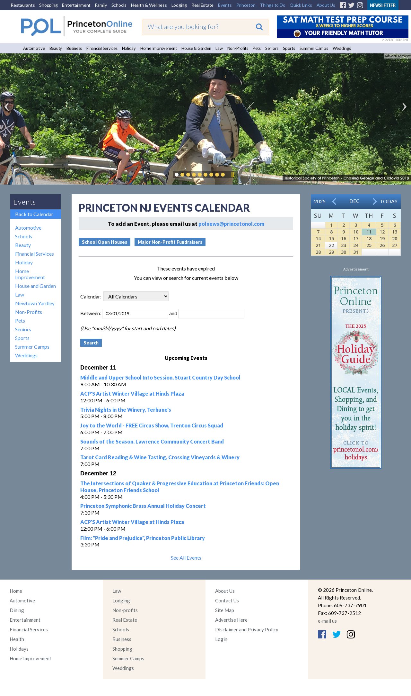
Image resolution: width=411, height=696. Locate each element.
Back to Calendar (34, 214)
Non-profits (125, 610)
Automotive (34, 48)
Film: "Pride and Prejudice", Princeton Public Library (142, 538)
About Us (326, 5)
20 (394, 238)
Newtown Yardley (35, 303)
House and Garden (35, 286)
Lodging (179, 5)
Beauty (55, 48)
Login (221, 639)
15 (331, 238)
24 (355, 245)
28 (318, 252)
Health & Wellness (149, 5)
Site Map (224, 610)
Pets (257, 48)
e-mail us (327, 621)
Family (101, 5)
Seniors (271, 48)
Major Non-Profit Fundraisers (170, 242)
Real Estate (202, 5)
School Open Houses (104, 242)
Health (17, 639)
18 (369, 238)
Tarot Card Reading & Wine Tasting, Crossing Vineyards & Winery (160, 457)
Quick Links (301, 5)
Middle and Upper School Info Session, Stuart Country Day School (160, 377)
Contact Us (227, 600)
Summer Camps (314, 48)
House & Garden (196, 48)
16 (343, 238)
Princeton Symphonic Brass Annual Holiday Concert (143, 506)
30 (343, 252)
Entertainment (76, 5)
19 (382, 238)
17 (355, 238)
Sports (289, 48)
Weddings (342, 48)
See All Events (186, 557)
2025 (320, 201)
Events (225, 5)
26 (382, 245)
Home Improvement (158, 48)
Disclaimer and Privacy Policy (246, 629)
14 (318, 238)
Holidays (19, 649)
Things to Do (272, 5)
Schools (119, 5)
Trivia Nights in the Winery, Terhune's (125, 410)
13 (394, 232)
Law (219, 48)
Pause (232, 175)
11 (369, 232)
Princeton (246, 5)
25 (369, 245)
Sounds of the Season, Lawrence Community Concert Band (152, 441)
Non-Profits (237, 48)
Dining (17, 610)
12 (382, 232)
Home (16, 591)
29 (331, 252)
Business (74, 48)
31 (355, 252)
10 (355, 232)
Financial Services (102, 48)
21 (318, 245)
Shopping (48, 5)
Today (389, 201)
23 (343, 245)
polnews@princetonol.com (231, 224)
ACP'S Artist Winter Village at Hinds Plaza (132, 393)
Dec (354, 201)
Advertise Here (231, 620)
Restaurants (23, 5)
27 (394, 245)
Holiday (129, 48)
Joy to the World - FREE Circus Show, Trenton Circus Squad (151, 425)
